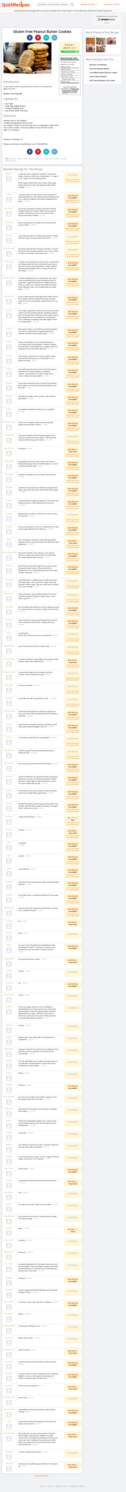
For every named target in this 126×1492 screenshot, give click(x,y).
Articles (107, 23)
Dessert (63, 159)
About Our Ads (61, 1486)
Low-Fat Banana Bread (99, 68)
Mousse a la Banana (98, 65)
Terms (42, 1486)
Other (19, 159)
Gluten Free (39, 159)
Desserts (13, 159)
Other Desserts (28, 159)
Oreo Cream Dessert (98, 76)
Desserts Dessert (10, 161)
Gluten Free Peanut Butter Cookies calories (70, 91)
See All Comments (41, 1475)
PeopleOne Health (77, 1486)
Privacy (50, 1486)
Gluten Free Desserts (52, 159)
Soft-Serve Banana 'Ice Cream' (102, 80)
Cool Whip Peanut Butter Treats (103, 72)
